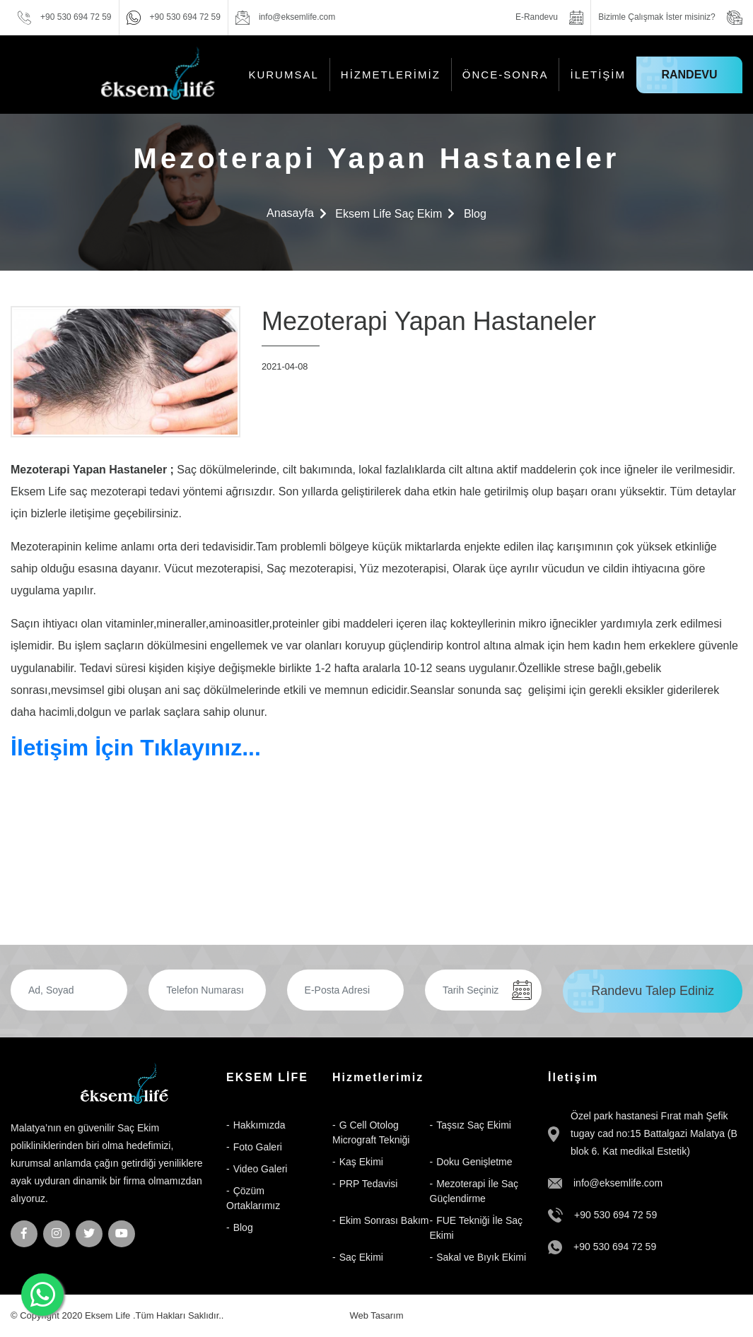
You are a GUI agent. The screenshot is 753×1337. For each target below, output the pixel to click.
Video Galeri (260, 1168)
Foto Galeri (257, 1147)
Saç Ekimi (361, 1257)
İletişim (598, 75)
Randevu (689, 75)
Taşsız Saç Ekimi (473, 1125)
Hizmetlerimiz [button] (390, 75)
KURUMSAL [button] (283, 75)
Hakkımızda (259, 1125)
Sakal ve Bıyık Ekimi (481, 1257)
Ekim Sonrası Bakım (384, 1220)
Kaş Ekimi (361, 1161)
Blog (475, 214)
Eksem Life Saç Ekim (388, 214)
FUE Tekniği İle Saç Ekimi (476, 1228)
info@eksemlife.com (617, 1183)
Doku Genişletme (474, 1161)
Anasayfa (290, 213)
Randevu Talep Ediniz (652, 991)
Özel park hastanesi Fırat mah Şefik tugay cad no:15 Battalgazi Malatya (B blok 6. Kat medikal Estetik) (654, 1133)
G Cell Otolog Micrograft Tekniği (370, 1132)
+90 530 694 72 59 (615, 1214)
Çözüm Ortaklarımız (253, 1198)
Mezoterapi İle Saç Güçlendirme (474, 1191)
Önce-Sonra (505, 75)
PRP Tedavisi (368, 1183)
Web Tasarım (376, 1315)
